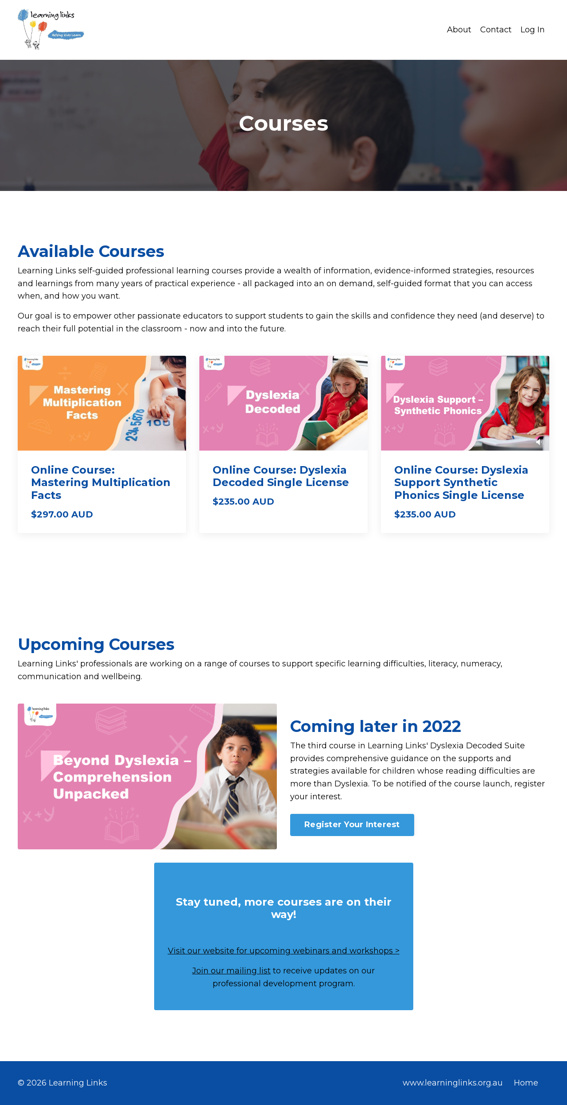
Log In (532, 30)
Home (526, 1083)
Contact (496, 30)
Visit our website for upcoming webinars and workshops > (284, 951)
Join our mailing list (231, 971)
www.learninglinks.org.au (453, 1083)
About (459, 30)
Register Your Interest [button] (352, 824)
